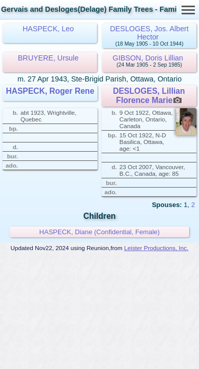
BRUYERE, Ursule (48, 58)
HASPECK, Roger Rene (50, 91)
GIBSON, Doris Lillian (148, 58)
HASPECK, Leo (48, 29)
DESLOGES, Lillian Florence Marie (149, 96)
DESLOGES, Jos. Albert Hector (149, 33)
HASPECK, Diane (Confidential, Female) (99, 232)
